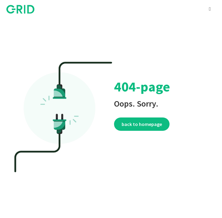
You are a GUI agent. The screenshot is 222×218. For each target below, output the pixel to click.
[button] (210, 9)
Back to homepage (142, 124)
